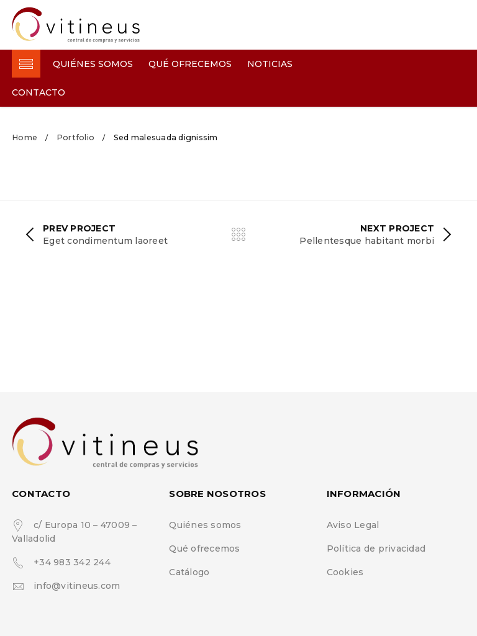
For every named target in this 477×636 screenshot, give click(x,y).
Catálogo (189, 572)
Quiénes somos (205, 525)
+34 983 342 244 (72, 562)
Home (24, 137)
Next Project (397, 228)
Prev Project (79, 228)
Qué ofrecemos (204, 548)
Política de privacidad (376, 548)
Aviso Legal (353, 525)
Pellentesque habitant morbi (366, 240)
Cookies (345, 572)
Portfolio (75, 137)
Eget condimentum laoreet (105, 240)
